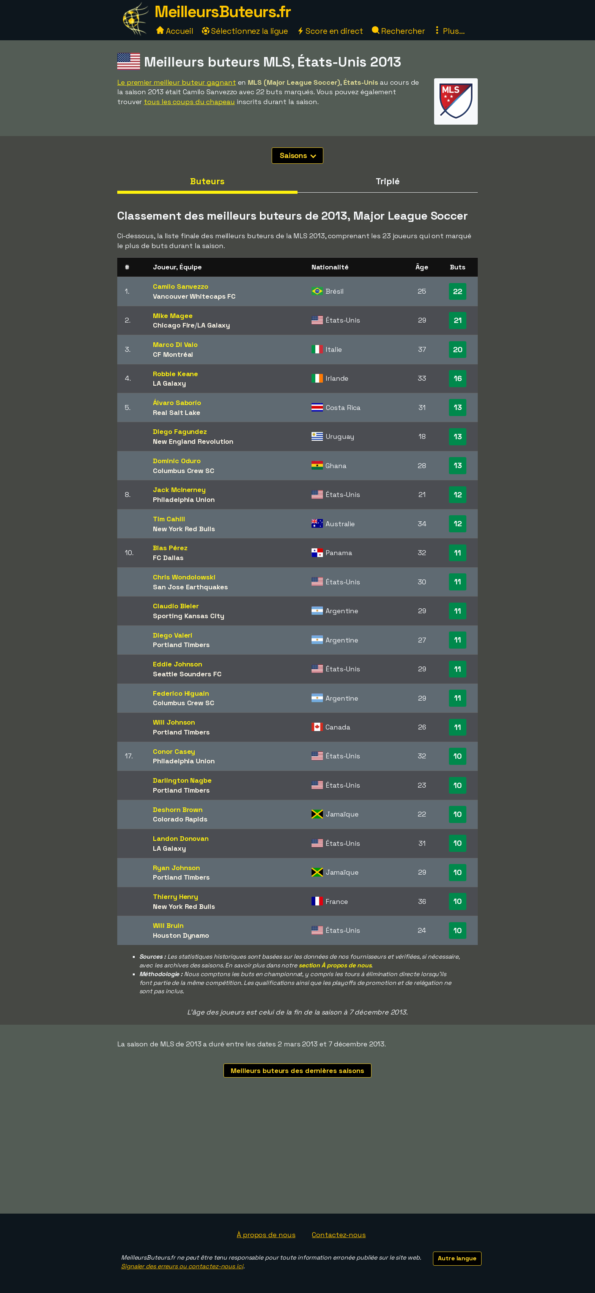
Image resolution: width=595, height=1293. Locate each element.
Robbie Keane (175, 373)
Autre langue (457, 1258)
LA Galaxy (213, 325)
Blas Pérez (170, 547)
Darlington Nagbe (182, 780)
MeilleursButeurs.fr (222, 12)
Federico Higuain (181, 693)
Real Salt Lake (176, 412)
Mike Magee (172, 315)
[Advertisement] (297, 1156)
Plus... (448, 31)
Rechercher (398, 31)
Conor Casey (174, 751)
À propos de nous (266, 1234)
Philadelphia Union (183, 499)
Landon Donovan (181, 838)
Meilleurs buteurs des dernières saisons (297, 1070)
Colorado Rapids (180, 819)
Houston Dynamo (181, 935)
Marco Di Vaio (175, 344)
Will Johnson (174, 722)
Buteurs (207, 181)
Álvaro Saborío (177, 402)
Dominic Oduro (177, 460)
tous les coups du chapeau (189, 101)
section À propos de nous (335, 965)
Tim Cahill (169, 518)
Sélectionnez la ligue (245, 31)
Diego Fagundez (180, 431)
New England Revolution (193, 441)
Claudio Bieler (176, 605)
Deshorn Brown (178, 809)
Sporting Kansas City (188, 615)
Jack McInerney (179, 489)
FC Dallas (168, 557)
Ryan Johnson (176, 867)
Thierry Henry (175, 896)
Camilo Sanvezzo (180, 286)
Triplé (387, 181)
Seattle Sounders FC (187, 673)
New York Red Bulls (184, 528)
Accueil (174, 31)
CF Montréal (173, 354)
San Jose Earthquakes (190, 586)
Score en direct (330, 31)
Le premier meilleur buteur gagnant (176, 82)
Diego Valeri (172, 635)
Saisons (298, 155)
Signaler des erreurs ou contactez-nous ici (182, 1266)
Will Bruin (168, 925)
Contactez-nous (339, 1234)
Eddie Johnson (177, 664)
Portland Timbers (181, 644)
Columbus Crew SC (183, 470)
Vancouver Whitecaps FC (194, 296)
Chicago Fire (174, 325)
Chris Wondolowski (184, 577)
